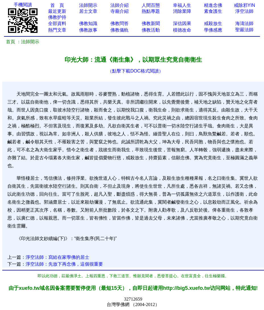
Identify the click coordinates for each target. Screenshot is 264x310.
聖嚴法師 (244, 29)
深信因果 (182, 23)
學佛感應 (213, 30)
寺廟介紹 (119, 11)
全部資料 (57, 23)
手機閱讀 (23, 4)
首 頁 (57, 5)
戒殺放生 (213, 23)
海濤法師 (244, 23)
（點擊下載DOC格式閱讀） (135, 71)
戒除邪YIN (244, 5)
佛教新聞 (151, 23)
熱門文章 (57, 30)
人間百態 (151, 5)
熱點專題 (151, 11)
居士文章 (88, 11)
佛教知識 (88, 23)
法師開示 (88, 5)
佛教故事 (88, 30)
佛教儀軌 (119, 30)
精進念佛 (213, 5)
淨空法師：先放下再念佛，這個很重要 (64, 264)
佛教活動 (151, 30)
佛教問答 (119, 23)
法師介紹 (119, 5)
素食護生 (213, 11)
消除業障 (182, 11)
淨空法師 (244, 11)
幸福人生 (182, 5)
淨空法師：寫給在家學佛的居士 (57, 257)
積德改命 (182, 30)
